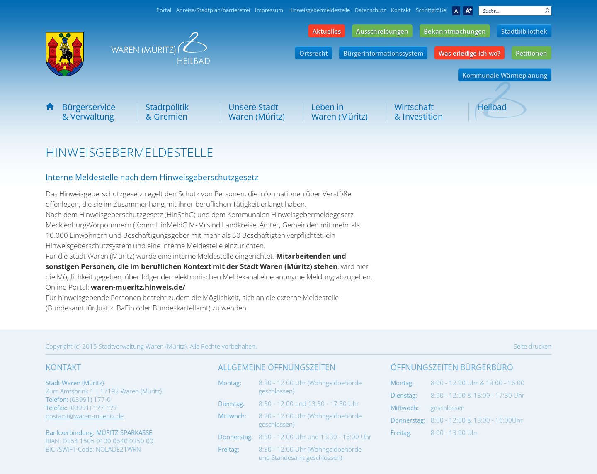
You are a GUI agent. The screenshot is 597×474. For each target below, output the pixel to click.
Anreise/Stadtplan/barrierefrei (213, 10)
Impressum (269, 10)
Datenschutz (370, 10)
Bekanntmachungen (455, 31)
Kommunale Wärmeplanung (504, 75)
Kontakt (401, 10)
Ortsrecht (313, 53)
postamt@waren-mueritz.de (85, 416)
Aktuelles (327, 31)
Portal (163, 10)
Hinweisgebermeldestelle (319, 10)
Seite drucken (532, 346)
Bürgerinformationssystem (383, 53)
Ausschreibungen (382, 31)
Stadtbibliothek (524, 31)
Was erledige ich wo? (469, 53)
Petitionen (531, 53)
